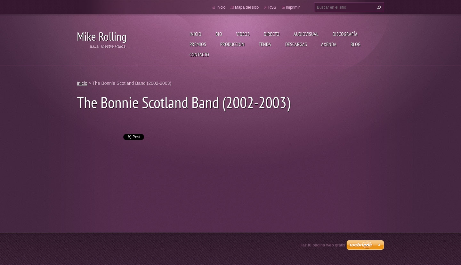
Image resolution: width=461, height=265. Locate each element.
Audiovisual (306, 34)
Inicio (195, 34)
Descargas (296, 44)
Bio (218, 34)
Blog (355, 44)
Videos (243, 34)
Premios (198, 44)
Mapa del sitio (247, 7)
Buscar (378, 7)
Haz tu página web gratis (322, 245)
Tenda (265, 44)
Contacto (199, 54)
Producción (232, 44)
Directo (271, 34)
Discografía (345, 34)
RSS (272, 7)
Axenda (328, 44)
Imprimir (293, 7)
